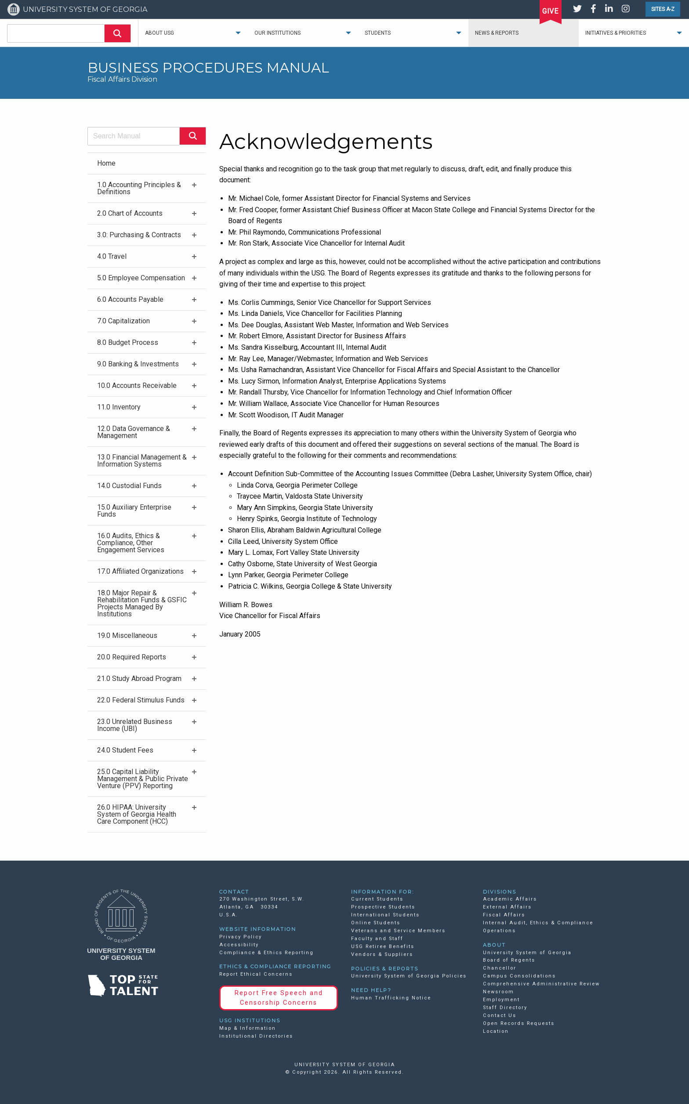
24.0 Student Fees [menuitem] (125, 750)
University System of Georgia (527, 953)
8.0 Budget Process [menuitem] (127, 342)
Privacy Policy (240, 937)
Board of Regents (509, 960)
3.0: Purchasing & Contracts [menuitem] (139, 235)
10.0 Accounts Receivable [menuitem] (137, 385)
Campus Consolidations (519, 976)
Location (496, 1031)
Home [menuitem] (106, 163)
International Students (385, 915)
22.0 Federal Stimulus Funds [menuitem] (141, 700)
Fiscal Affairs (504, 915)
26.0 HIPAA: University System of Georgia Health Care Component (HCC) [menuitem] (136, 814)
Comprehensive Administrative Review (541, 984)
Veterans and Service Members (398, 931)
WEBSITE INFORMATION (257, 929)
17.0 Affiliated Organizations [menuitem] (140, 571)
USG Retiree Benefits (382, 946)
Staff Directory (505, 1007)
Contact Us (499, 1015)
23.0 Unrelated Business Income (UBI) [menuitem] (134, 725)
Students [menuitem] (378, 33)
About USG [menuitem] (159, 33)
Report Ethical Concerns (256, 974)
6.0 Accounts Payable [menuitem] (130, 299)
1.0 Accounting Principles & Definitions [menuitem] (139, 188)
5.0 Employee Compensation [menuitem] (141, 278)
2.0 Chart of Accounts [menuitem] (130, 213)
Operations (499, 931)
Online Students (375, 923)
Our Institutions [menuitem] (277, 33)
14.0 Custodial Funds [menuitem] (129, 485)
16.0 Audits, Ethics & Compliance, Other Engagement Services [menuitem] (130, 543)
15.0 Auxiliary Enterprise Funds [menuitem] (134, 510)
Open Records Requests (519, 1023)
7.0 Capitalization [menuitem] (123, 321)
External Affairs (507, 907)
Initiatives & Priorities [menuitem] (615, 33)
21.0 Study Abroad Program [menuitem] (139, 678)
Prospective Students (383, 907)
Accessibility (239, 945)
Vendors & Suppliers (382, 954)
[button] (118, 33)
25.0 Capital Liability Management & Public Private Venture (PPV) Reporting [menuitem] (142, 778)
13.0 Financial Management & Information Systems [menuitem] (142, 460)
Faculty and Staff (377, 938)
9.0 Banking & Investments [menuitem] (138, 364)
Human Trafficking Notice (391, 998)
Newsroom (498, 992)
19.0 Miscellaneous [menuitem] (127, 635)
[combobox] (56, 33)
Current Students (377, 899)
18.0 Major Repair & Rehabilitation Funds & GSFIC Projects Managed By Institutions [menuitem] (142, 603)
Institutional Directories (256, 1036)
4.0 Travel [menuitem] (112, 256)
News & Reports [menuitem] (497, 33)
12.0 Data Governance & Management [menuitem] (133, 432)
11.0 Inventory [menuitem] (119, 407)
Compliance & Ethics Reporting (266, 953)
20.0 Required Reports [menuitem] (131, 657)
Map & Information (247, 1028)
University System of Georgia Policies (409, 976)
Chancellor (499, 968)
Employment (501, 1000)
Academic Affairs (510, 899)
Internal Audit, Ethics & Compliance (538, 923)
